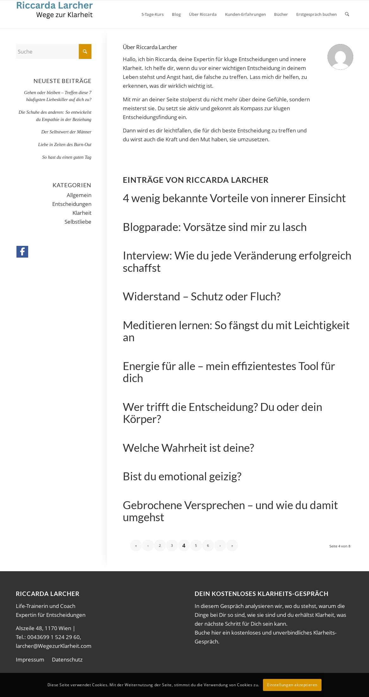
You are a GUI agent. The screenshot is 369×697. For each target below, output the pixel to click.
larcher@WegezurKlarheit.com (53, 645)
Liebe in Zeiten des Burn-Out (64, 144)
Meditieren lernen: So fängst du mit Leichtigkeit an (236, 331)
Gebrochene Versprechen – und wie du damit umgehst (230, 511)
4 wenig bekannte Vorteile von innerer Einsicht (234, 197)
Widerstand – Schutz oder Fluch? (202, 296)
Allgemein (79, 195)
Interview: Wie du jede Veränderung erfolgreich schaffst (237, 261)
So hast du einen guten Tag (66, 157)
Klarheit (81, 212)
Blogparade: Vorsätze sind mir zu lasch (215, 226)
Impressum (30, 659)
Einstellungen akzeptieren (292, 684)
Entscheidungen (71, 204)
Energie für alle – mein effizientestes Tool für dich (229, 372)
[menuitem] (152, 14)
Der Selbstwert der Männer (66, 131)
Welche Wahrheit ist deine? (188, 447)
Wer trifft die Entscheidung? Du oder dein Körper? (222, 412)
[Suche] (347, 14)
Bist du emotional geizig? (182, 476)
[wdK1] (55, 14)
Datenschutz (67, 659)
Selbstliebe (78, 221)
